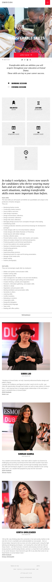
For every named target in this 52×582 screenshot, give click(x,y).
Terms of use (15, 566)
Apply (38, 566)
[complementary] (47, 577)
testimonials (26, 315)
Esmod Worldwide (26, 577)
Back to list (6, 60)
